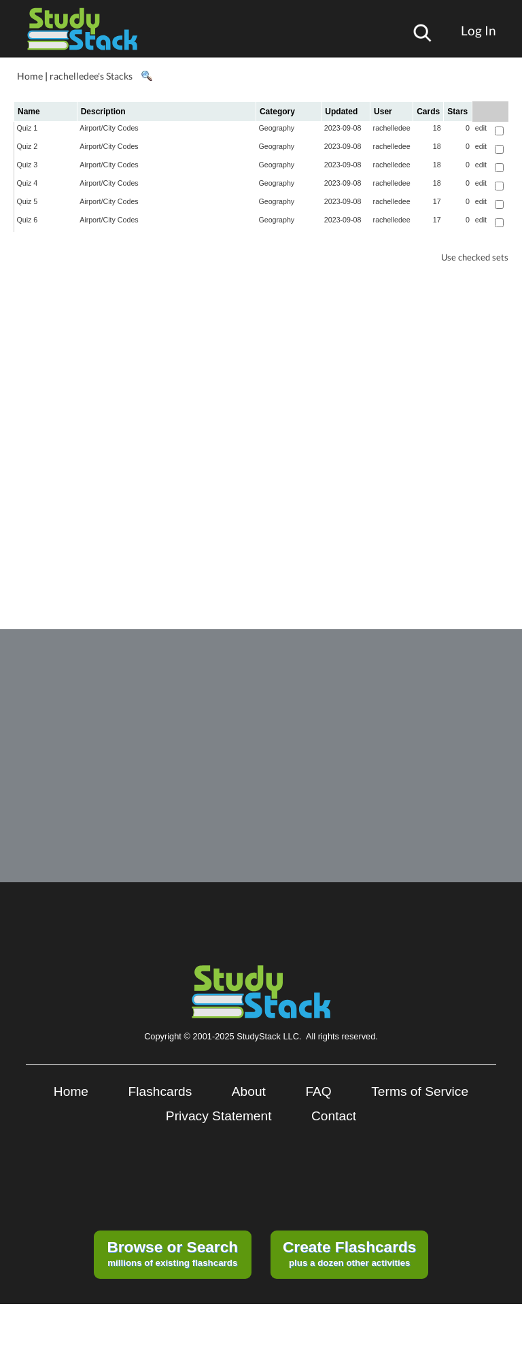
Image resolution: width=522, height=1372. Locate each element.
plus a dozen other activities (349, 1253)
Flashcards (160, 1091)
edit (481, 128)
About (249, 1091)
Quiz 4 (27, 183)
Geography (276, 128)
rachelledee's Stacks (91, 76)
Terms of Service (419, 1091)
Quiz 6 (27, 220)
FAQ (318, 1091)
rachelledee (392, 128)
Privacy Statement (219, 1116)
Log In (478, 30)
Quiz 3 (27, 165)
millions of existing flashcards (172, 1253)
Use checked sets (474, 257)
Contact (333, 1116)
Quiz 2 (27, 146)
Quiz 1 (27, 128)
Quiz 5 (27, 201)
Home (30, 76)
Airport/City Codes (109, 128)
